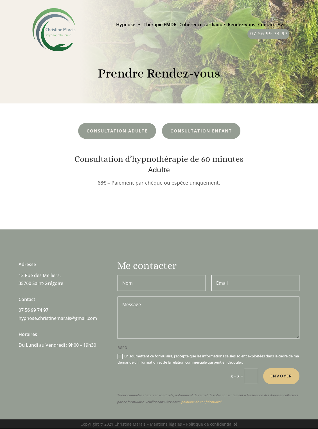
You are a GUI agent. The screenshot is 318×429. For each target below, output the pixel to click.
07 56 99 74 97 (269, 34)
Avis (282, 25)
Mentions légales (166, 424)
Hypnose (125, 25)
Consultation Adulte (117, 131)
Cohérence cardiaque (202, 25)
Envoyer (281, 376)
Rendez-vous (241, 25)
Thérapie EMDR (160, 25)
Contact (266, 25)
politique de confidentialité (201, 401)
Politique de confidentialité (211, 424)
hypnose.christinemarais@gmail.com (58, 318)
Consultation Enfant (201, 131)
